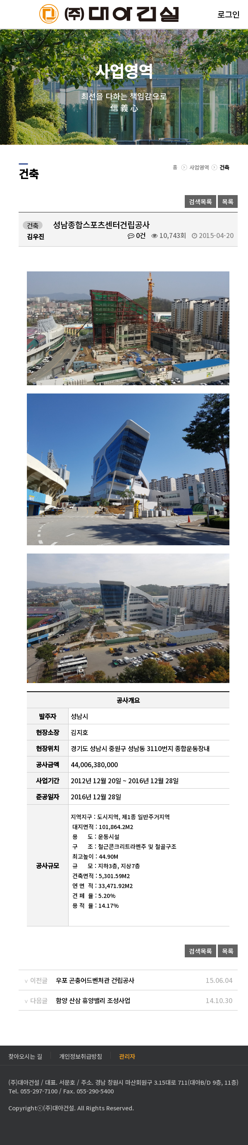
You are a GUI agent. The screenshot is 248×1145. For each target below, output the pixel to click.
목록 (228, 201)
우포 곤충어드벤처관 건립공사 (95, 980)
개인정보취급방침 (80, 1055)
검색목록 (200, 201)
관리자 (127, 1055)
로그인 (228, 14)
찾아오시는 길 (25, 1055)
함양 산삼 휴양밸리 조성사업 (93, 1000)
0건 (136, 235)
